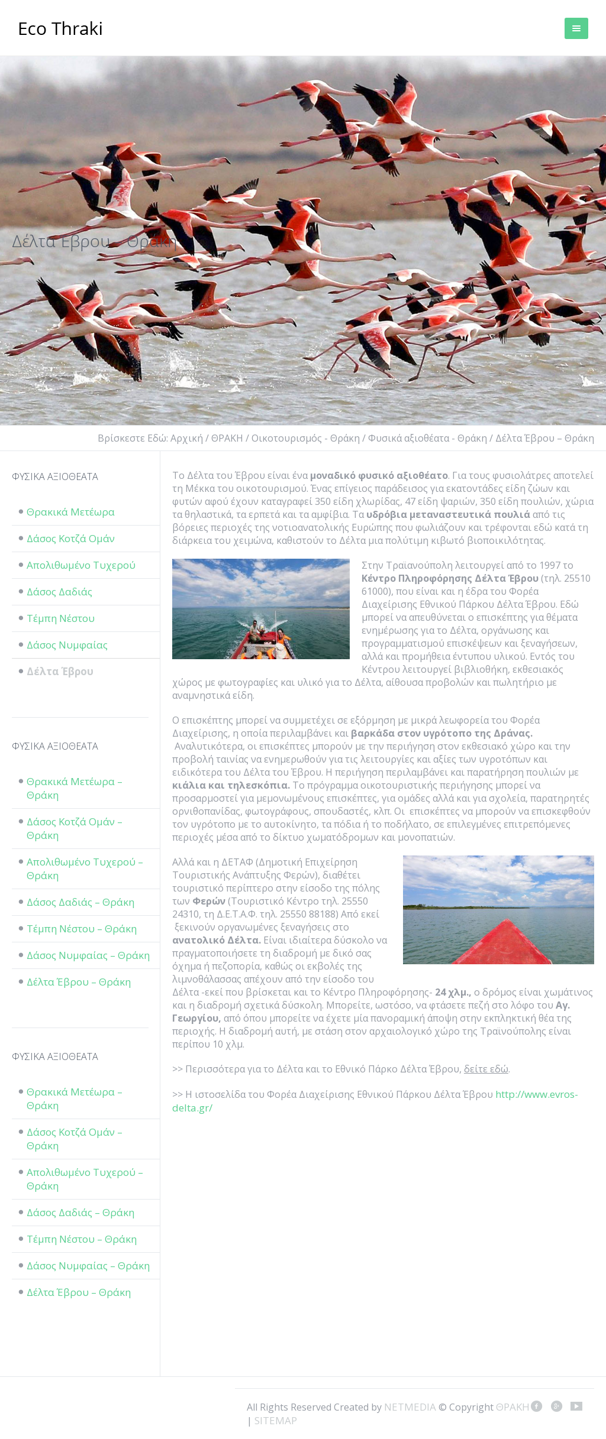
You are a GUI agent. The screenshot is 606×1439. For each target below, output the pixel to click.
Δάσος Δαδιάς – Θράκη (80, 902)
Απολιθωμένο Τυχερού (81, 565)
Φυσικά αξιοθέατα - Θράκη (427, 438)
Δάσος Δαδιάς (59, 591)
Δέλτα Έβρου (60, 671)
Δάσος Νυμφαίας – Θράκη (88, 955)
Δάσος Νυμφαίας (67, 645)
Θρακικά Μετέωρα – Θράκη (75, 788)
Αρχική (186, 438)
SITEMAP (275, 1420)
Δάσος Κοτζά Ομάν (71, 538)
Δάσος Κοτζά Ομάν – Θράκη (75, 828)
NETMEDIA (410, 1407)
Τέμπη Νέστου (61, 618)
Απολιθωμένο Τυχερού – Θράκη (85, 868)
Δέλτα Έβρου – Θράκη (79, 981)
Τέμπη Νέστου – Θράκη (82, 928)
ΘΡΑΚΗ (61, 29)
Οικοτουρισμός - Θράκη (306, 438)
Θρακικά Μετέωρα (71, 511)
